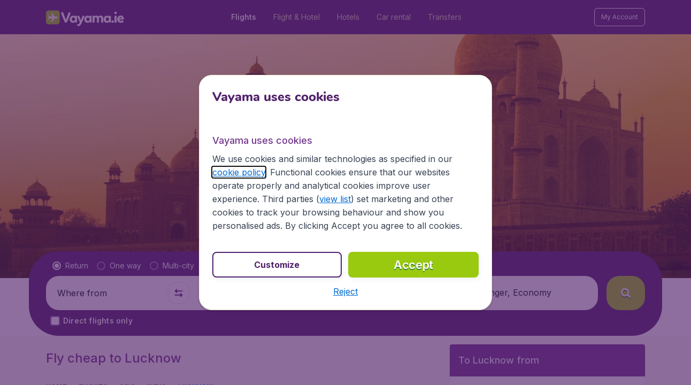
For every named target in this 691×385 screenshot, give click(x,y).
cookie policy (238, 172)
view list (335, 199)
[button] (345, 291)
